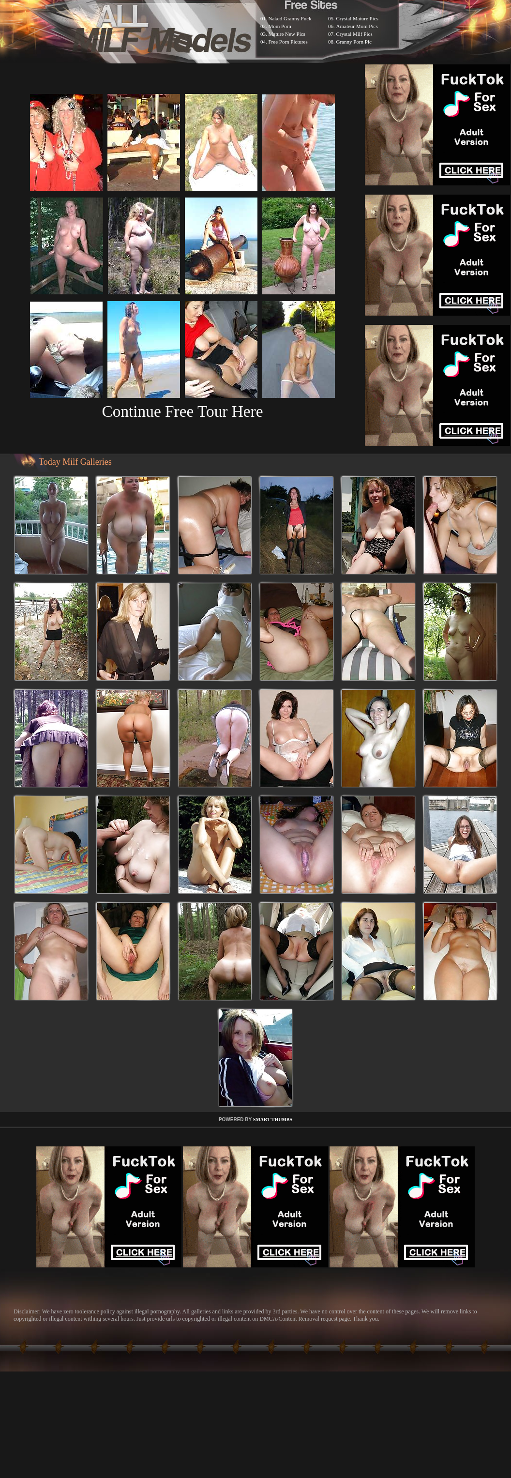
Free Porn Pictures (288, 42)
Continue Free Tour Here (182, 411)
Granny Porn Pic (354, 42)
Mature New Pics (287, 34)
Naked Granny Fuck (290, 18)
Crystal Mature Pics (357, 18)
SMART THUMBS (272, 1119)
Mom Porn (280, 26)
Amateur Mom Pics (357, 26)
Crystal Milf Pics (354, 34)
